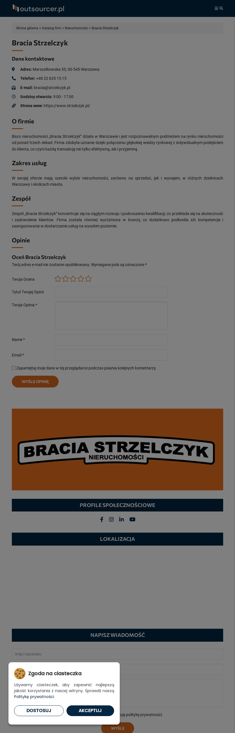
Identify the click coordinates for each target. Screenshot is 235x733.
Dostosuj (38, 710)
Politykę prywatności (34, 696)
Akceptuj (90, 710)
